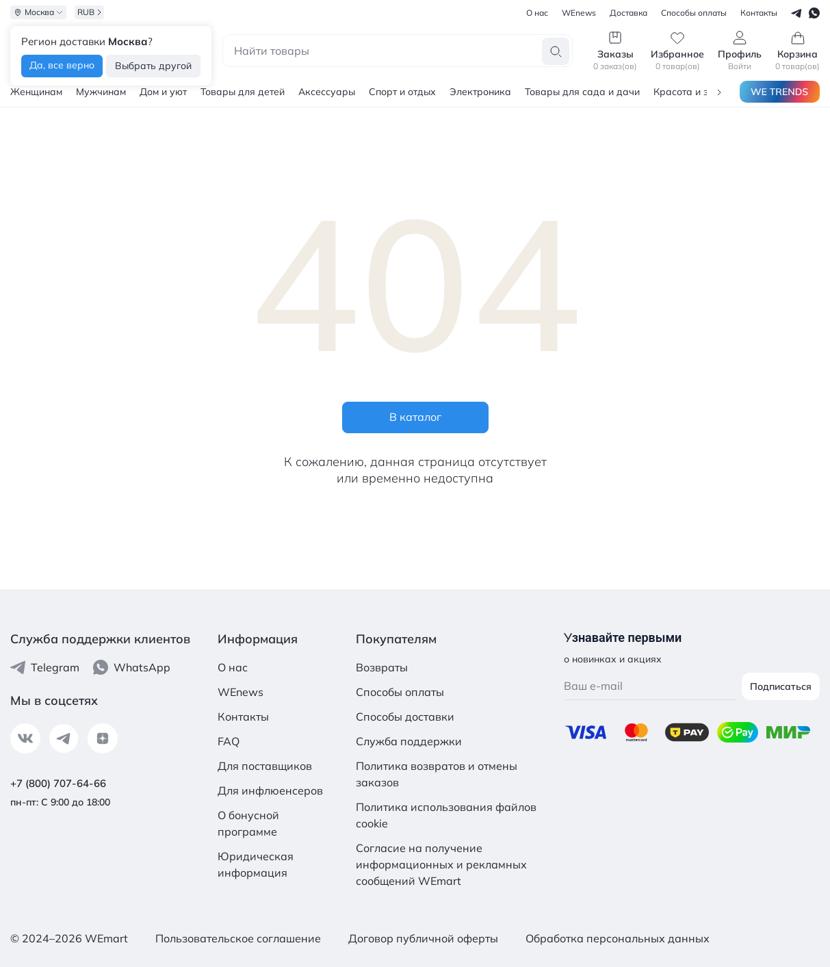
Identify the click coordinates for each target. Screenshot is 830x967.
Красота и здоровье (700, 92)
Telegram (44, 667)
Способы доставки (405, 716)
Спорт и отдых (402, 92)
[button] (719, 91)
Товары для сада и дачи (582, 92)
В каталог (415, 417)
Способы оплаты (400, 692)
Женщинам (36, 92)
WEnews (240, 692)
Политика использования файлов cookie (446, 815)
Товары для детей (242, 92)
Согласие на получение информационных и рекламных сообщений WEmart (441, 864)
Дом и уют (163, 92)
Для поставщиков (265, 766)
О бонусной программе (248, 823)
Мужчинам (101, 92)
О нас (233, 667)
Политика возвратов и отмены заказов (436, 774)
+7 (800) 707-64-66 (58, 783)
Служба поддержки (409, 741)
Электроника (480, 92)
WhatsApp (131, 667)
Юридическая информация (256, 864)
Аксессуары (326, 92)
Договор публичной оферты (423, 938)
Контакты (243, 716)
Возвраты (382, 667)
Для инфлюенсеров (270, 790)
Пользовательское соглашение (238, 938)
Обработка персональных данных (618, 938)
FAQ (228, 741)
